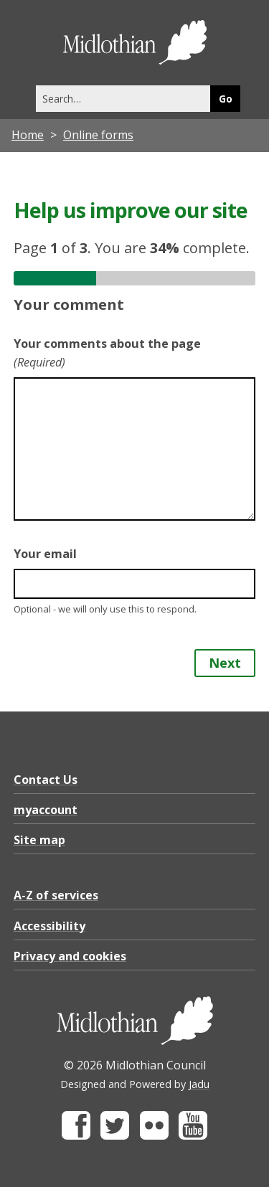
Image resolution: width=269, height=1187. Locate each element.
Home (27, 135)
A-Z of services (56, 895)
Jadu (199, 1084)
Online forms (98, 135)
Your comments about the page (107, 353)
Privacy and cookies (70, 956)
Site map (39, 840)
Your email (45, 554)
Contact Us (45, 780)
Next (225, 662)
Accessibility (49, 926)
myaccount (45, 810)
